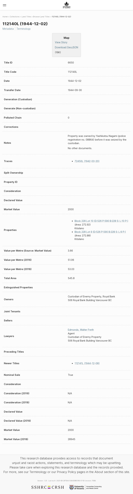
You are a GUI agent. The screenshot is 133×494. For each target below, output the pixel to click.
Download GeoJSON (66, 47)
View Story (61, 42)
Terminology (23, 28)
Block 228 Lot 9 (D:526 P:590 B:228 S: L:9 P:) (100, 231)
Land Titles (26, 16)
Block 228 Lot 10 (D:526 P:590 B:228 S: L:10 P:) (101, 220)
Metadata (8, 28)
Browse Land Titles (41, 16)
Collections (15, 16)
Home (5, 16)
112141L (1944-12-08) (87, 363)
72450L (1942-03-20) (87, 161)
